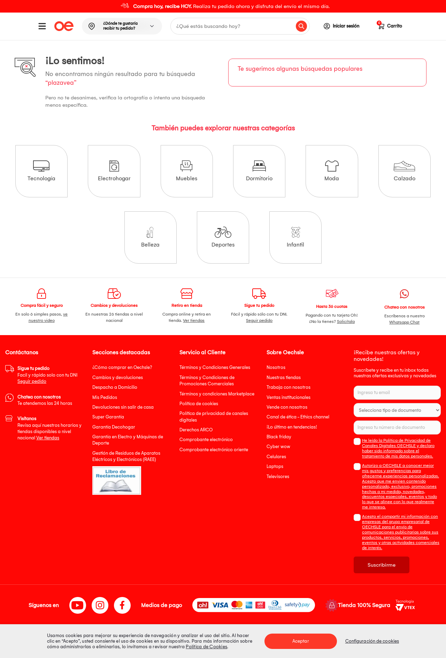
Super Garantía (108, 416)
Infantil (295, 237)
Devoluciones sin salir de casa (123, 407)
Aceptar (300, 641)
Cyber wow (278, 446)
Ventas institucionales (288, 397)
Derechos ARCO (196, 429)
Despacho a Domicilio (114, 387)
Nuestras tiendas (284, 377)
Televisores (278, 476)
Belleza (150, 237)
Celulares (276, 456)
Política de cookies (198, 403)
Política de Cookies (206, 646)
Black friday (279, 436)
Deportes (223, 237)
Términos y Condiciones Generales (214, 367)
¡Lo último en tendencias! (292, 427)
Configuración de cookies (372, 641)
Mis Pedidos (104, 397)
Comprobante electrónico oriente (213, 449)
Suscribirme (381, 565)
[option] (223, 6)
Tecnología (41, 171)
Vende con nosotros (287, 407)
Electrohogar (114, 171)
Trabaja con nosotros (288, 387)
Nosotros (276, 367)
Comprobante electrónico (206, 439)
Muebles (186, 171)
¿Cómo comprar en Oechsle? (122, 367)
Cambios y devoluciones (117, 377)
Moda (331, 171)
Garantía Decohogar (113, 427)
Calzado (404, 171)
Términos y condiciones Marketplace (216, 393)
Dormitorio (259, 171)
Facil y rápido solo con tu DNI (47, 375)
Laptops (275, 466)
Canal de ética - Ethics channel (298, 416)
